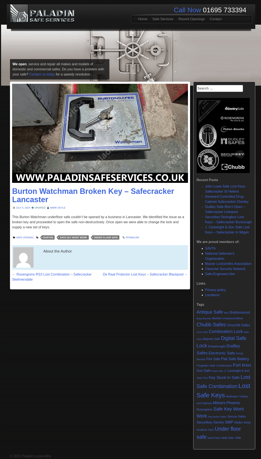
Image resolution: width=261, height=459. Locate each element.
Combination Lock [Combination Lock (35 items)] (226, 331)
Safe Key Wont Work (73, 237)
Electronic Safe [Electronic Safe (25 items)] (222, 353)
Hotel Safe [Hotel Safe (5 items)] (217, 371)
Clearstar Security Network (225, 269)
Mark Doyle (57, 207)
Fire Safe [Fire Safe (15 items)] (213, 359)
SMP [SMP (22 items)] (229, 422)
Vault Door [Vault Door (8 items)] (214, 437)
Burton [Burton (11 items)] (217, 318)
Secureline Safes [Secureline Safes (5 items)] (217, 416)
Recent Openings (191, 19)
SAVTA (210, 248)
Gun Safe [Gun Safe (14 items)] (204, 370)
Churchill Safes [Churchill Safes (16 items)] (238, 325)
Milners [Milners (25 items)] (219, 403)
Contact (215, 19)
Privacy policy (215, 290)
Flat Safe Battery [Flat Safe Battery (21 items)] (235, 359)
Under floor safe (106, 237)
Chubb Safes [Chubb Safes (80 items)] (211, 324)
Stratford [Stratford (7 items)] (202, 429)
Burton (48, 237)
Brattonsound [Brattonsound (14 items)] (240, 312)
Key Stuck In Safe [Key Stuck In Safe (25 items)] (224, 377)
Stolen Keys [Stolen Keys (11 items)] (242, 422)
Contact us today (42, 74)
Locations (212, 295)
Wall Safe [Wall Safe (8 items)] (228, 437)
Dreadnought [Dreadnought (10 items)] (217, 346)
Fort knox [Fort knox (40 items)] (242, 364)
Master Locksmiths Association (228, 264)
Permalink (132, 237)
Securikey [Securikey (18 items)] (204, 422)
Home (142, 19)
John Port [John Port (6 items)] (202, 378)
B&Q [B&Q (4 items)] (226, 312)
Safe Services (163, 19)
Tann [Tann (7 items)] (211, 429)
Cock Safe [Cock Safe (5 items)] (202, 332)
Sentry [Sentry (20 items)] (218, 422)
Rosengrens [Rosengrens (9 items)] (205, 409)
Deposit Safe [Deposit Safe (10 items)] (211, 339)
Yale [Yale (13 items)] (238, 437)
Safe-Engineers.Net (220, 274)
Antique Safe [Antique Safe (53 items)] (210, 312)
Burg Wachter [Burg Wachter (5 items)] (204, 318)
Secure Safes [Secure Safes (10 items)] (236, 416)
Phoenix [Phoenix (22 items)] (233, 403)
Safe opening (25, 237)
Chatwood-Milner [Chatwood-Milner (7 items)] (233, 318)
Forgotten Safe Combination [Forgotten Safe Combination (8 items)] (214, 365)
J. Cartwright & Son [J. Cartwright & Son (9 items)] (237, 370)
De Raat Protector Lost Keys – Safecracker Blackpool (145, 274)
